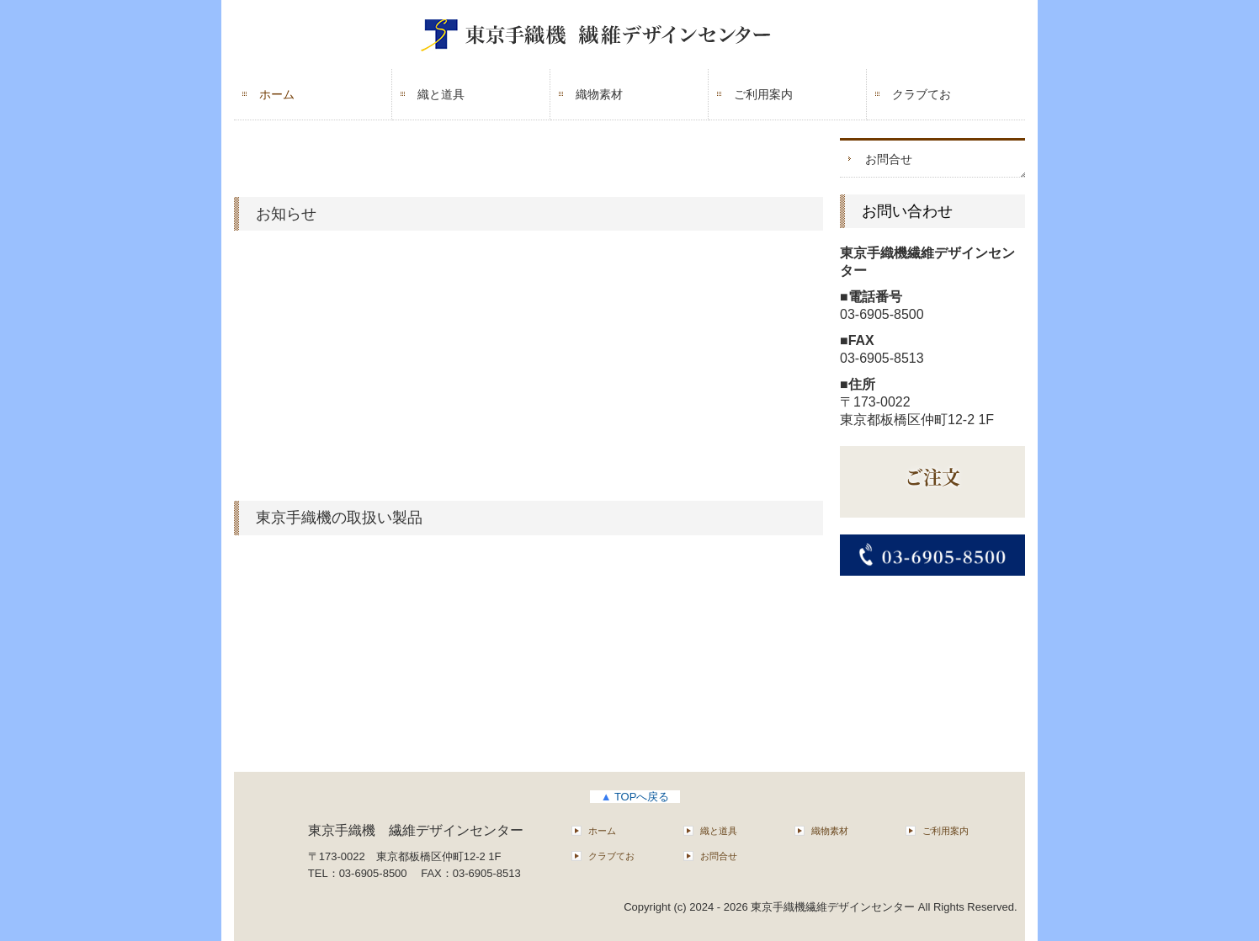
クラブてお (921, 94)
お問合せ (888, 159)
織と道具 (441, 94)
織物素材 (599, 94)
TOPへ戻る (635, 796)
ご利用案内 (763, 94)
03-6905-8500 (882, 314)
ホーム (277, 94)
